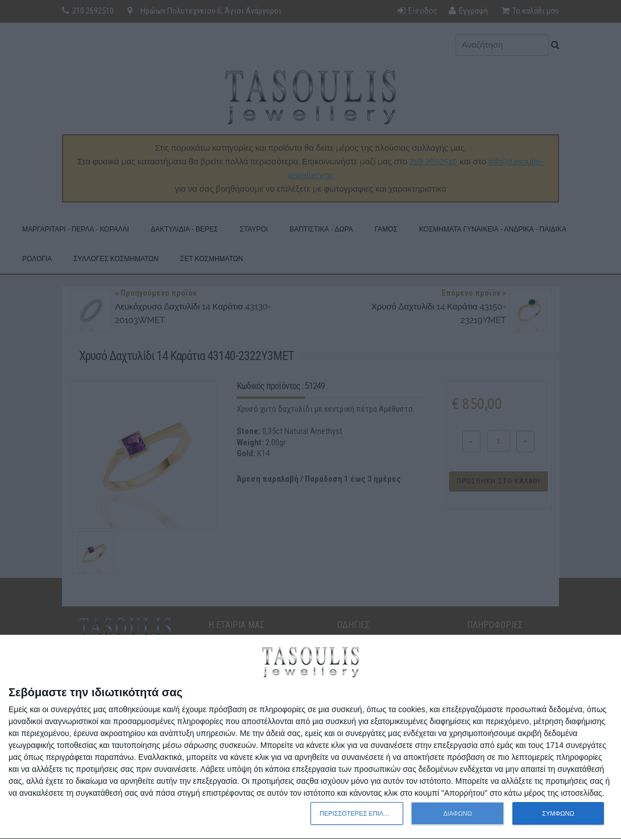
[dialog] (310, 737)
